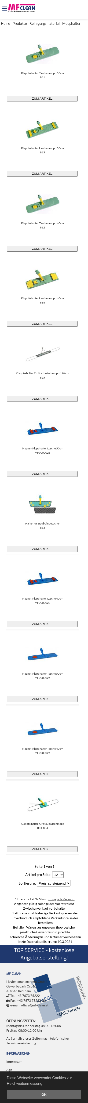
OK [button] (44, 1094)
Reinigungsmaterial (44, 23)
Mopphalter (71, 23)
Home (5, 23)
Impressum (14, 1061)
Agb (9, 1070)
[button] (44, 1084)
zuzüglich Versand (61, 899)
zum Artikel (42, 98)
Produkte (20, 23)
